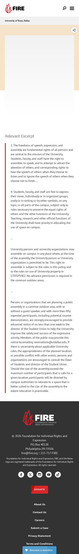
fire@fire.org (29, 453)
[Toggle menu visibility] (72, 8)
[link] (15, 8)
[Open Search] (65, 8)
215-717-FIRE (49, 453)
